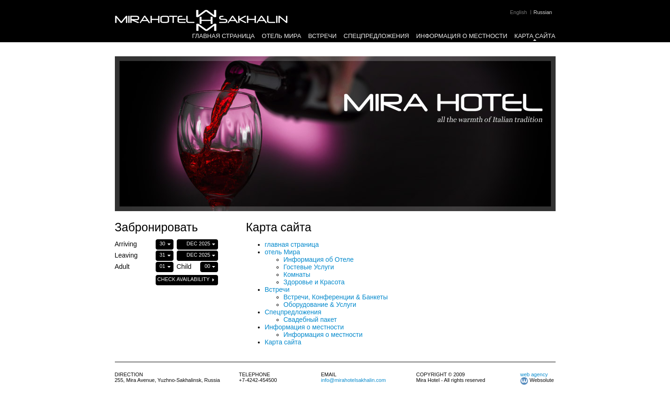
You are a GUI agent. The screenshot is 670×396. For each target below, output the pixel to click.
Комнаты (297, 274)
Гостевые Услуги (309, 267)
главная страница (223, 35)
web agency (534, 374)
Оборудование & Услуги (320, 304)
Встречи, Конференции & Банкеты (336, 297)
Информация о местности (462, 35)
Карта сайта (534, 35)
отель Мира (281, 35)
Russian (543, 12)
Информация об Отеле (319, 259)
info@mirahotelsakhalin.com (353, 380)
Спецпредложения (376, 35)
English (518, 12)
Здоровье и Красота (314, 282)
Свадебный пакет (310, 319)
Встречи (322, 35)
